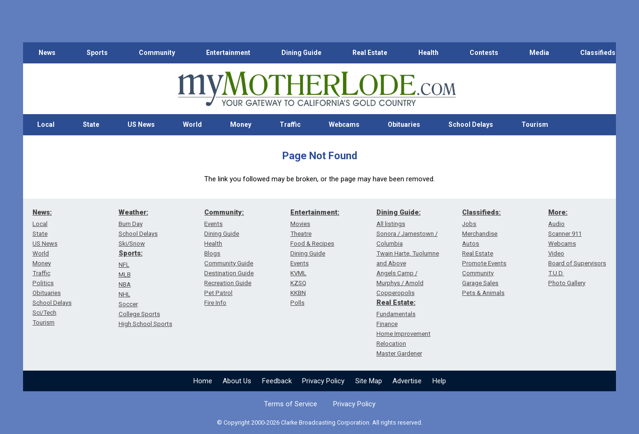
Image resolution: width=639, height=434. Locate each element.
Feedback (277, 381)
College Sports (139, 314)
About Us (237, 381)
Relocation (391, 343)
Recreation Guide (227, 283)
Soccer (128, 304)
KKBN (298, 292)
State (91, 124)
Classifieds (597, 52)
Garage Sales (480, 283)
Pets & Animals (483, 292)
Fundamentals (395, 314)
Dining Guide (301, 52)
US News (141, 124)
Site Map (368, 381)
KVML (298, 273)
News (47, 52)
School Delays (470, 124)
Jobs (469, 223)
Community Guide (228, 263)
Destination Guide (229, 273)
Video (556, 253)
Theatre (301, 233)
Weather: (133, 212)
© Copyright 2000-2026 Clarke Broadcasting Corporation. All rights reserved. (320, 422)
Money (240, 124)
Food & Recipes (312, 243)
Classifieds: (481, 212)
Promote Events (484, 263)
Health (428, 52)
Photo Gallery (566, 283)
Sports (97, 52)
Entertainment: (314, 212)
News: (42, 212)
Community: (224, 212)
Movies (300, 223)
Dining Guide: (398, 212)
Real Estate (369, 52)
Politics (43, 283)
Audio (556, 223)
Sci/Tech (44, 312)
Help (439, 381)
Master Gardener (399, 353)
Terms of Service (290, 404)
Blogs (212, 253)
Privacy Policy (323, 381)
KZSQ (298, 283)
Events (213, 223)
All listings (390, 223)
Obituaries (404, 124)
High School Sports (145, 323)
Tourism (534, 124)
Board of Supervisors (577, 263)
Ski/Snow (132, 243)
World (192, 124)
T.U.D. (556, 273)
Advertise (407, 381)
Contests (484, 52)
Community (157, 52)
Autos (470, 243)
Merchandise (479, 233)
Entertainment (228, 52)
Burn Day (131, 223)
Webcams (344, 124)
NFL (124, 264)
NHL (124, 294)
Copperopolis (395, 292)
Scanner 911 (565, 233)
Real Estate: (395, 302)
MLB (125, 274)
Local (46, 124)
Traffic (290, 124)
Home (202, 381)
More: (557, 212)
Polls (297, 302)
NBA (125, 284)
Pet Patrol (218, 292)
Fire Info (215, 302)
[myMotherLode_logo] (317, 89)
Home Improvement (403, 333)
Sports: (131, 253)
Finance (387, 323)
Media (539, 52)
